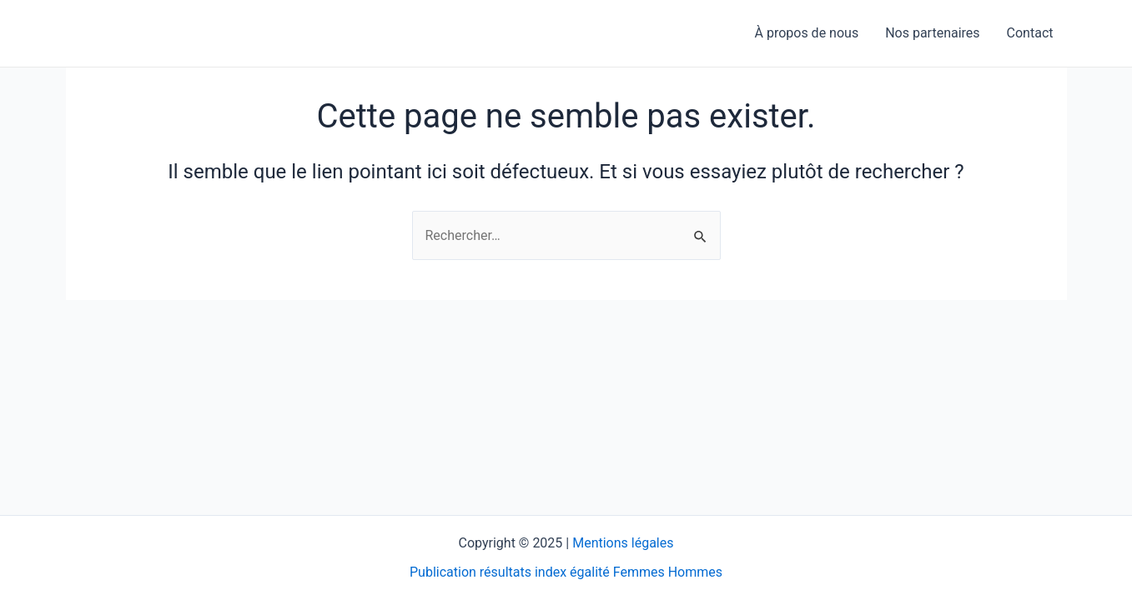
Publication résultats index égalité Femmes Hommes (566, 572)
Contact (1030, 33)
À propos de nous (807, 33)
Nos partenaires (932, 33)
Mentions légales (622, 543)
